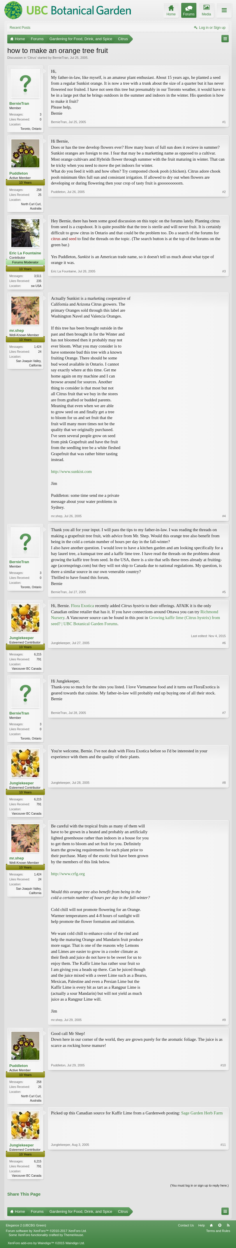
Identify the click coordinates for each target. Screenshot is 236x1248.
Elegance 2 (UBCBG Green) (26, 1229)
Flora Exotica (82, 607)
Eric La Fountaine (25, 254)
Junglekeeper (21, 639)
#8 (224, 815)
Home (211, 1230)
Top (220, 1230)
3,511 (37, 277)
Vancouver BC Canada (26, 670)
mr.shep (16, 332)
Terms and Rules (218, 1235)
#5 (224, 593)
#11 (223, 1179)
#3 (224, 286)
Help (201, 1229)
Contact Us (186, 1229)
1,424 (37, 348)
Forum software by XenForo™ (46, 1235)
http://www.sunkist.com (71, 473)
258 (38, 190)
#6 (224, 669)
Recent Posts (20, 28)
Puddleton (18, 174)
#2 (224, 208)
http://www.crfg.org (68, 877)
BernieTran (60, 57)
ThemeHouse (73, 1239)
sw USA (36, 287)
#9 (224, 1023)
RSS (228, 1230)
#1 (224, 128)
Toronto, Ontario (30, 128)
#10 (223, 1103)
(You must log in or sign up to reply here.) (199, 1190)
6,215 (37, 655)
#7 (224, 740)
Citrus (32, 57)
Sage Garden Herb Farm (202, 1117)
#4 (224, 518)
